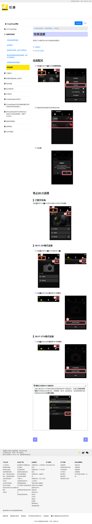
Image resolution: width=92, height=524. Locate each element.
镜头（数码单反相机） (9, 474)
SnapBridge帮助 (12, 24)
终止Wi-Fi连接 (39, 51)
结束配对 (37, 47)
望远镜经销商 (35, 505)
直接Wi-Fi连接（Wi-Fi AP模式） (17, 50)
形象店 (33, 499)
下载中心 (19, 478)
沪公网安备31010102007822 (60, 516)
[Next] (85, 439)
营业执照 (46, 516)
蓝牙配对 (10, 45)
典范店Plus (35, 492)
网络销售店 (35, 503)
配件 (4, 490)
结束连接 (10, 67)
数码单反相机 (6, 469)
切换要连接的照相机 (13, 62)
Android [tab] (78, 23)
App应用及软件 (7, 478)
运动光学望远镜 (7, 483)
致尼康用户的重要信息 (23, 465)
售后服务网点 (21, 469)
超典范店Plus (35, 487)
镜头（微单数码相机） (9, 476)
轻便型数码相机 (7, 472)
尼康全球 (77, 465)
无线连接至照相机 (12, 40)
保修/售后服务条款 (22, 472)
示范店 (33, 496)
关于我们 (62, 472)
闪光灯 (5, 481)
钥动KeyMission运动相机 (10, 487)
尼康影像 (77, 469)
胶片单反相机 (6, 485)
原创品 (5, 492)
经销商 (33, 501)
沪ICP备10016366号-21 (35, 516)
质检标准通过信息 (65, 467)
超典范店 (34, 490)
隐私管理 (62, 476)
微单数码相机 (6, 467)
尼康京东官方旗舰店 (37, 485)
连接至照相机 (48, 28)
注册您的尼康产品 (22, 481)
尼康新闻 (62, 465)
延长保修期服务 (21, 474)
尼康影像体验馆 (21, 483)
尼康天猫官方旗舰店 (37, 483)
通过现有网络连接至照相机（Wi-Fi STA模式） (17, 56)
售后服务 (19, 467)
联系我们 (62, 474)
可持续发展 (63, 469)
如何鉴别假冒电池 (22, 494)
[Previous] (35, 439)
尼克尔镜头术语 (50, 465)
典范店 (33, 494)
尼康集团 (77, 467)
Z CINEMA (6, 465)
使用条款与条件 (64, 478)
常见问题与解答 (21, 476)
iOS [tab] (85, 23)
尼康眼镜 (77, 472)
